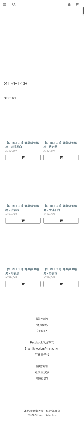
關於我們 (42, 318)
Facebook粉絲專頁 (42, 342)
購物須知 (42, 366)
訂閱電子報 (42, 354)
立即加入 (42, 331)
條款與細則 (53, 410)
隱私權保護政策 (34, 410)
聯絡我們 (42, 378)
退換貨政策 (42, 372)
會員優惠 (42, 324)
